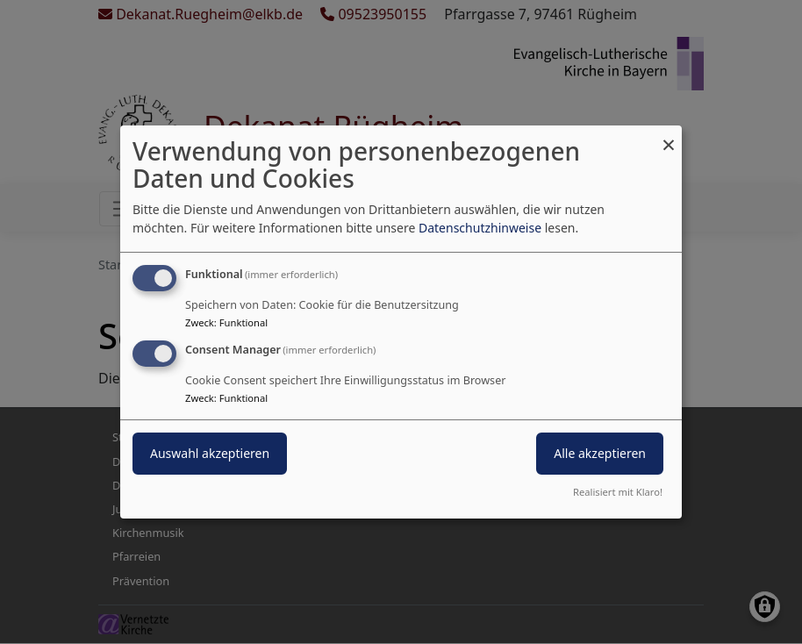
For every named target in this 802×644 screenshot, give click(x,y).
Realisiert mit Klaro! (617, 491)
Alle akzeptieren (600, 453)
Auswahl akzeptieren (209, 453)
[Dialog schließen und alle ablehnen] (668, 136)
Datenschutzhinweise (480, 227)
